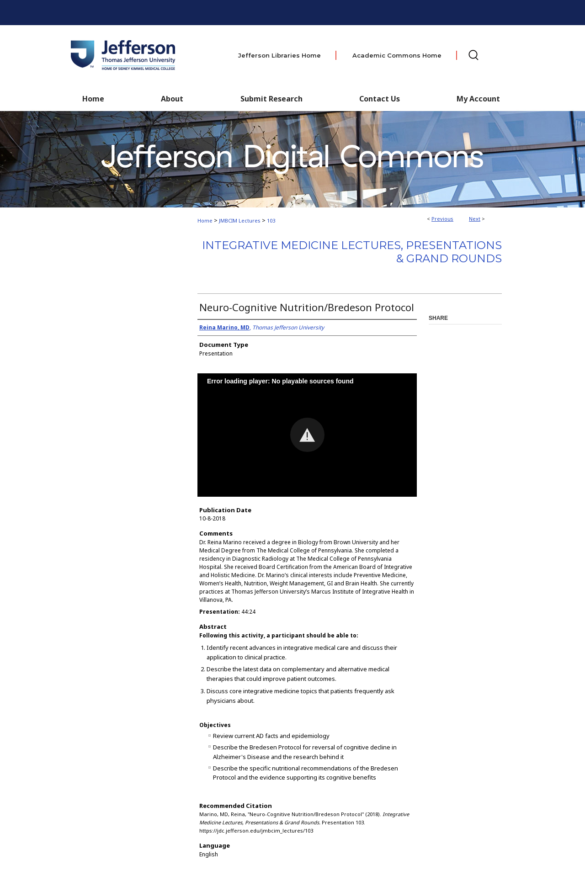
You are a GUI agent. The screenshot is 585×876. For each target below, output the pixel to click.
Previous (442, 218)
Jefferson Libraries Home (279, 55)
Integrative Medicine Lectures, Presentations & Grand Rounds (352, 252)
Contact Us (379, 99)
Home (205, 220)
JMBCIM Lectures (240, 220)
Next (474, 218)
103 (271, 220)
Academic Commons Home (396, 55)
